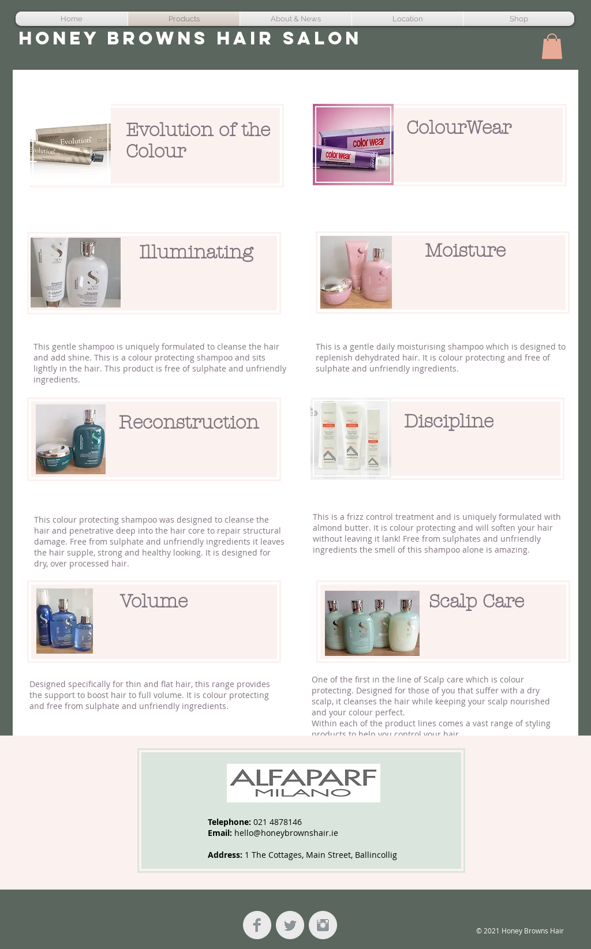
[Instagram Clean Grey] (323, 925)
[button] (552, 46)
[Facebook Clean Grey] (257, 925)
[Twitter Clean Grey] (290, 925)
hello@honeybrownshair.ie (286, 832)
